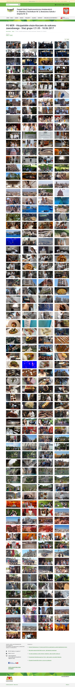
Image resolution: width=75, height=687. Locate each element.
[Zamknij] (69, 1)
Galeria (13, 31)
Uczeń (16, 17)
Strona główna (8, 31)
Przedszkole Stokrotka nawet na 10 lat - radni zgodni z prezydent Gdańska (45, 657)
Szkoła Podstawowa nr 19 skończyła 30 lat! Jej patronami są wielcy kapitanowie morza (48, 647)
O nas (11, 17)
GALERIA (34, 17)
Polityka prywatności (9, 684)
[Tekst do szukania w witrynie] (12, 4)
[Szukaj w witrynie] (19, 4)
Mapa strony (16, 684)
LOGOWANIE (66, 4)
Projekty (27, 17)
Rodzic (22, 17)
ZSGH (7, 17)
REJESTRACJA (58, 4)
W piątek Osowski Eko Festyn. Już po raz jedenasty (40, 660)
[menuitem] (12, 18)
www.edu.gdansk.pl (65, 676)
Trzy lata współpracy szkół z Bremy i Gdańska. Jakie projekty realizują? (44, 653)
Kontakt (40, 17)
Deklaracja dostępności (50, 17)
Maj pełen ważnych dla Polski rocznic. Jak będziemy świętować (43, 650)
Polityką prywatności (32, 1)
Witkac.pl (67, 684)
